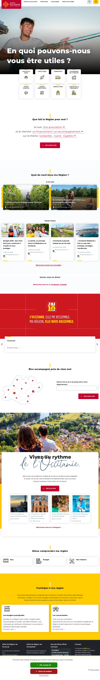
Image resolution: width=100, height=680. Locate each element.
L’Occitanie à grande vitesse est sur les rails (61, 242)
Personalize (44, 675)
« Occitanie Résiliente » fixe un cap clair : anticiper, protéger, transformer (86, 244)
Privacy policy (93, 670)
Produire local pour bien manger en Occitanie (23, 202)
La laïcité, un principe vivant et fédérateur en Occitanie (37, 243)
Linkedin (63, 284)
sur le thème (30, 135)
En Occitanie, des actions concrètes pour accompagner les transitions (69, 201)
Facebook (55, 284)
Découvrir (51, 488)
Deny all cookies (44, 671)
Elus (11, 560)
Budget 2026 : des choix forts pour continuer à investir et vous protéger (12, 244)
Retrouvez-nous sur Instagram (50, 527)
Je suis (38, 127)
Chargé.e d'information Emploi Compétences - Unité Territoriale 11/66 (60, 653)
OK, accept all (44, 665)
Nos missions (81, 560)
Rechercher (51, 145)
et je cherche (23, 131)
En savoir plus (8, 629)
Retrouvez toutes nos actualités (48, 265)
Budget (46, 560)
